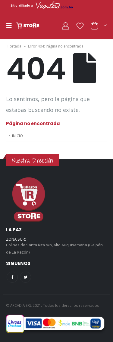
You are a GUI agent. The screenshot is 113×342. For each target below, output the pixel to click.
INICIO (17, 135)
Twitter (25, 277)
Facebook (12, 277)
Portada (14, 46)
